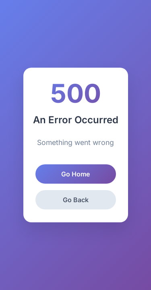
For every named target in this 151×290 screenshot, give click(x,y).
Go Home (75, 174)
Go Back (76, 200)
